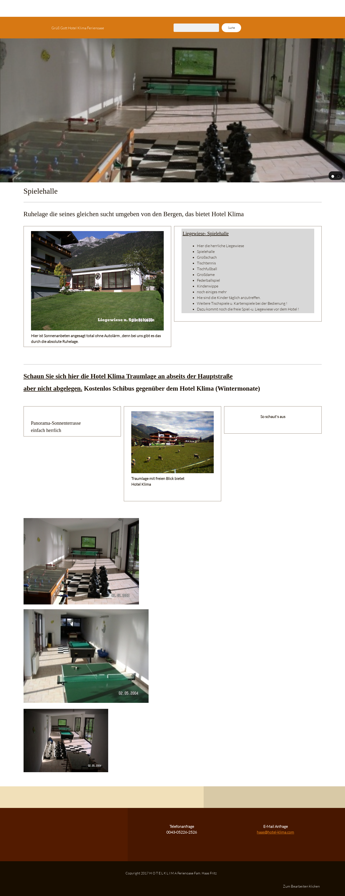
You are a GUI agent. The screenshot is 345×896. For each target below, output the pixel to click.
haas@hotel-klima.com (275, 832)
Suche (231, 28)
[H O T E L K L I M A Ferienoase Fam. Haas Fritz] (30, 28)
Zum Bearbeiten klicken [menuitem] (301, 886)
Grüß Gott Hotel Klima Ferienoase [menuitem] (77, 28)
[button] (333, 176)
